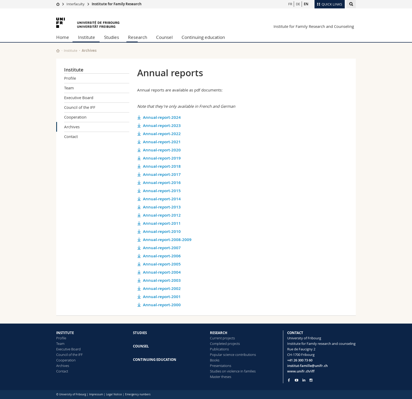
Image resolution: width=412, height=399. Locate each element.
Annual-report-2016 (162, 182)
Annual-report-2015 (162, 190)
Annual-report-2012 (162, 215)
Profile (70, 78)
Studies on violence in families (233, 371)
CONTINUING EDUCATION (154, 359)
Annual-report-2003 (162, 280)
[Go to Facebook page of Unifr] (289, 380)
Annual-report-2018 (162, 166)
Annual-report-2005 (162, 264)
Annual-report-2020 (162, 150)
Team (69, 87)
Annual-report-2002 (162, 288)
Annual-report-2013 (162, 207)
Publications (219, 349)
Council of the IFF (79, 107)
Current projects (222, 338)
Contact (71, 136)
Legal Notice (114, 394)
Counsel (164, 37)
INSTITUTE (65, 332)
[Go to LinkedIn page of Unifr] (303, 380)
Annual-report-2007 (162, 247)
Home (62, 37)
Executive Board (78, 97)
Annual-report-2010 (162, 231)
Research (137, 37)
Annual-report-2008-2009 (167, 239)
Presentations (220, 365)
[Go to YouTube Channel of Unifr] (296, 380)
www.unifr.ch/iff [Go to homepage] (301, 371)
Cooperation (75, 117)
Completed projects (225, 343)
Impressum (96, 394)
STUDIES (140, 332)
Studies (111, 37)
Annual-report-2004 (162, 272)
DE (298, 4)
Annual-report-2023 (162, 125)
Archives (72, 126)
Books (214, 360)
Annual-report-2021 (162, 142)
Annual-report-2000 (162, 305)
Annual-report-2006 (162, 256)
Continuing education (203, 37)
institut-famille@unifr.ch (307, 365)
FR (290, 4)
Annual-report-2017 (162, 174)
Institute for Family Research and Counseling (314, 26)
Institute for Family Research (117, 4)
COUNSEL (141, 346)
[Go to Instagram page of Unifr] (311, 380)
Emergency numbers (138, 394)
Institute (86, 37)
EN (306, 4)
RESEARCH (218, 332)
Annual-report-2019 (162, 158)
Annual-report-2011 (162, 223)
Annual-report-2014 (162, 199)
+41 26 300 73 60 (299, 360)
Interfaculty (75, 4)
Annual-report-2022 (162, 133)
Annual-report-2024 (162, 117)
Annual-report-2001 (162, 296)
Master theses (220, 376)
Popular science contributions (233, 354)
